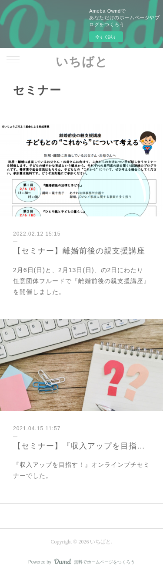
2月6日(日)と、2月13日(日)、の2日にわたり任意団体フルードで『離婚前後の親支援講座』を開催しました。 (81, 281)
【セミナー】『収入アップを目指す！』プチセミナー (81, 446)
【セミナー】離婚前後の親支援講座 (79, 250)
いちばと (82, 61)
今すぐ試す (106, 36)
